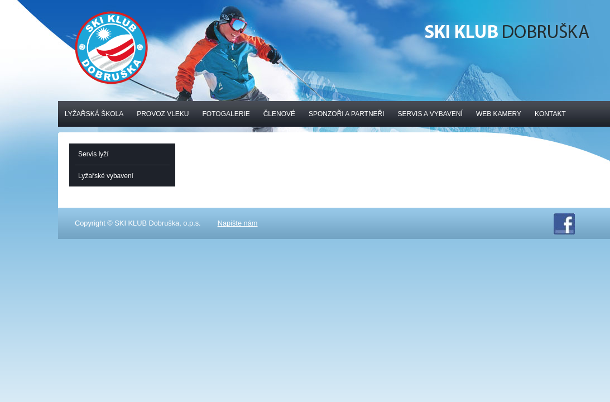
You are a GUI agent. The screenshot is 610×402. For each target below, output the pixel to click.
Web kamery (498, 114)
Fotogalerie (226, 114)
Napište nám (238, 223)
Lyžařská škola (94, 114)
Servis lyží (93, 154)
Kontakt (550, 114)
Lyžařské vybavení (105, 176)
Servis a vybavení (430, 114)
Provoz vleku (163, 114)
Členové (279, 114)
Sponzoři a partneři (347, 114)
